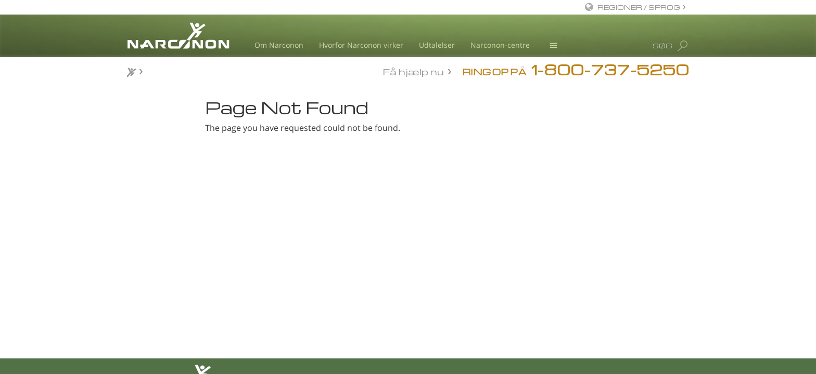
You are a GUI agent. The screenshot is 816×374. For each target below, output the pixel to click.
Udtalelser (437, 45)
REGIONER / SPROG (638, 7)
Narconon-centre (500, 45)
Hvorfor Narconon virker (361, 45)
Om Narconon (278, 45)
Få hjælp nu (413, 70)
